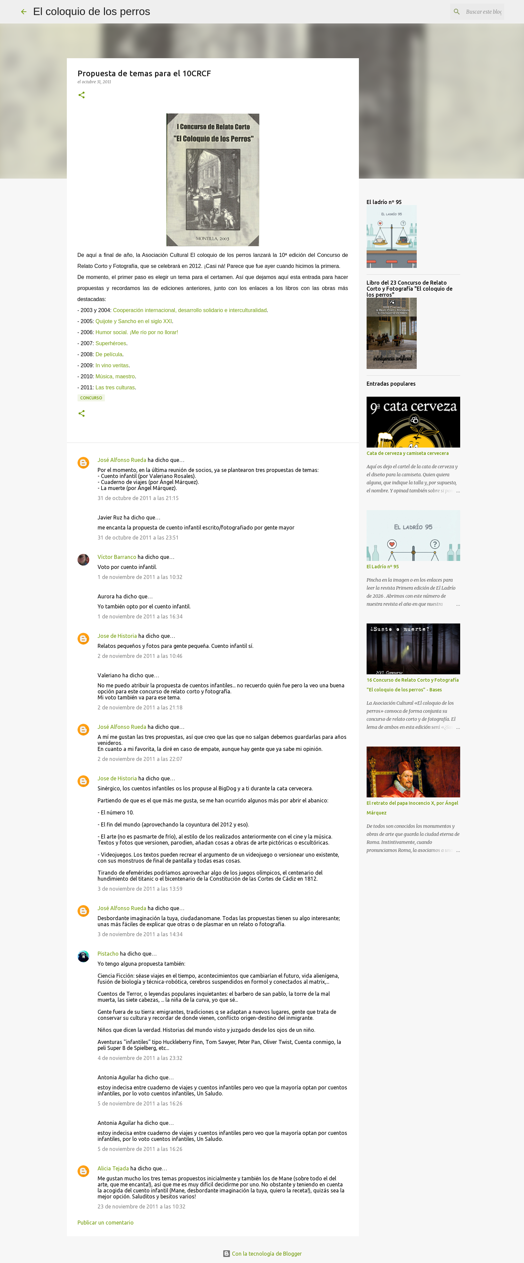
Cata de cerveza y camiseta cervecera (408, 453)
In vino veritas (112, 365)
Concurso (91, 398)
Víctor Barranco (117, 557)
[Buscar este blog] (469, 12)
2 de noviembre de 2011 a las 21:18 (140, 707)
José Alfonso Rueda (122, 460)
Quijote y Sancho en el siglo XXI (134, 321)
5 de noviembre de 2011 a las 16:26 (140, 1103)
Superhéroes (111, 343)
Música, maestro (115, 376)
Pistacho (108, 954)
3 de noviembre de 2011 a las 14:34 (140, 934)
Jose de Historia (117, 636)
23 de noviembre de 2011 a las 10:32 (141, 1206)
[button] (82, 95)
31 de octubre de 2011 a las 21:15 (138, 498)
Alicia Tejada (113, 1168)
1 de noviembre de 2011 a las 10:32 (140, 577)
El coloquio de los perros (91, 11)
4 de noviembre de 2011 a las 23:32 (140, 1058)
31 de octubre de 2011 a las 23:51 (138, 538)
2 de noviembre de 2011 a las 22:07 (140, 759)
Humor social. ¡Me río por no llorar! (137, 332)
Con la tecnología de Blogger (262, 1254)
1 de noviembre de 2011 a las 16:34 (140, 616)
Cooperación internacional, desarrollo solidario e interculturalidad (190, 310)
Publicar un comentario (106, 1223)
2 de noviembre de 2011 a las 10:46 (140, 656)
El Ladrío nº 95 (383, 566)
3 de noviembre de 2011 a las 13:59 (140, 889)
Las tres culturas (115, 387)
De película (109, 354)
